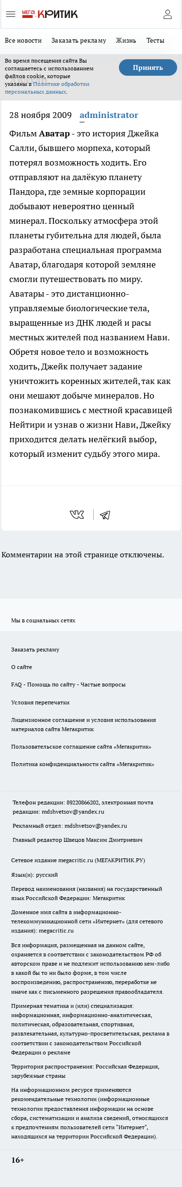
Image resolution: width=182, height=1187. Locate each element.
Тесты (156, 40)
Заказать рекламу (78, 40)
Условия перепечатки (40, 702)
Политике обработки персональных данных (47, 87)
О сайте (21, 666)
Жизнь (126, 40)
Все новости (23, 40)
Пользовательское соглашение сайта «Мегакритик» (81, 746)
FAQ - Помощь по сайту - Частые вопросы (68, 684)
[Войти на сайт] (167, 14)
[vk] (77, 514)
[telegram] (108, 514)
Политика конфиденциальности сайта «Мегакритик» (82, 764)
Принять (148, 67)
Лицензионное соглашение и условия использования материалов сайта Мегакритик (83, 724)
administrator (109, 114)
